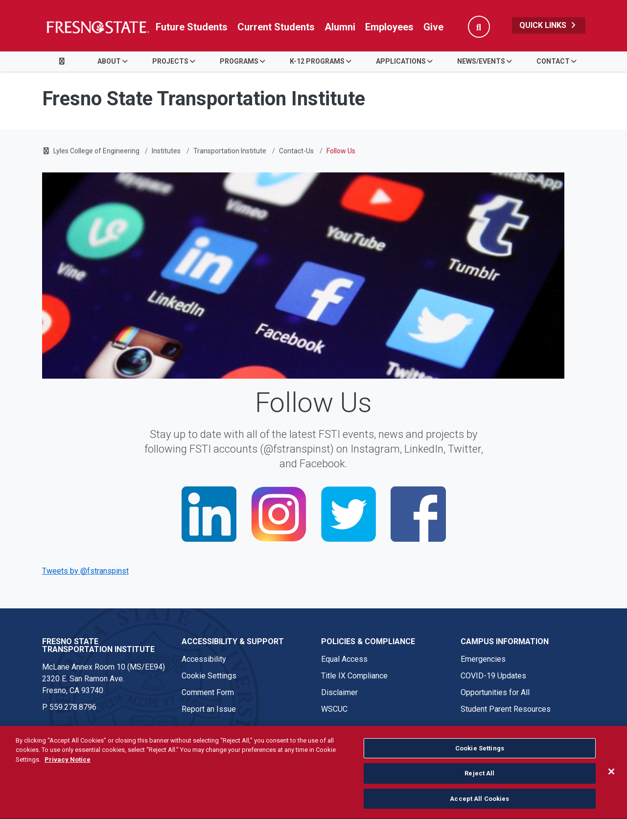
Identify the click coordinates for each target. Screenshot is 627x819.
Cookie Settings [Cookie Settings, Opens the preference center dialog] (479, 760)
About (109, 61)
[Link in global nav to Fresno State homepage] (97, 27)
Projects (170, 61)
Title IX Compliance (354, 675)
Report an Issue (209, 709)
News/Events (481, 61)
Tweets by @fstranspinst (85, 571)
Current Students (276, 27)
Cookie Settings (209, 675)
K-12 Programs (317, 61)
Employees (389, 27)
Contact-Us (296, 151)
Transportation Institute (229, 151)
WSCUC (334, 709)
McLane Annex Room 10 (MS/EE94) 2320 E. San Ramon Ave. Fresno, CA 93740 (103, 678)
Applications (401, 61)
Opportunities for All (495, 692)
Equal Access (344, 659)
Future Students (192, 27)
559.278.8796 (72, 707)
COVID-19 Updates (493, 675)
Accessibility (204, 659)
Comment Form (208, 692)
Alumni (340, 27)
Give (433, 27)
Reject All (479, 785)
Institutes (166, 151)
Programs (239, 61)
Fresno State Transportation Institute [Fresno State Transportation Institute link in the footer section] (98, 645)
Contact (553, 61)
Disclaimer (339, 692)
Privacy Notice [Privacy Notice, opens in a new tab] (68, 771)
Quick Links (548, 25)
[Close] (611, 784)
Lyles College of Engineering (97, 151)
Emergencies (483, 659)
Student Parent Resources (506, 709)
